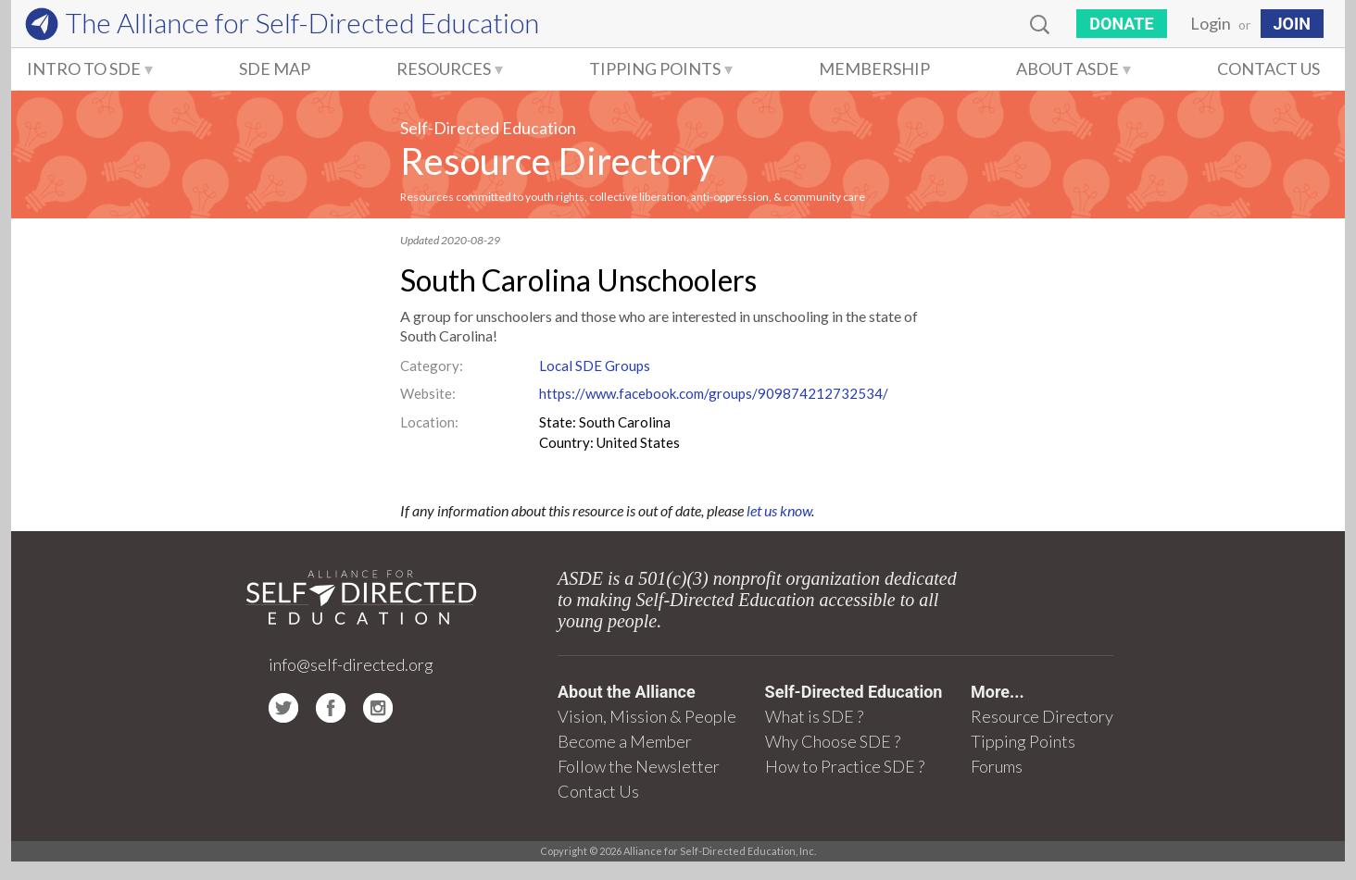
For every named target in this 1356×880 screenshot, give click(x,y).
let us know (779, 510)
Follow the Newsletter (639, 766)
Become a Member (625, 741)
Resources (443, 68)
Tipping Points (655, 68)
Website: (428, 393)
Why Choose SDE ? (832, 741)
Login (1210, 23)
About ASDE (1067, 68)
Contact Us (1268, 68)
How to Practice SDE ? (844, 766)
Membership (874, 68)
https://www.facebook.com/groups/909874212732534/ (713, 393)
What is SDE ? (814, 716)
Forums (997, 766)
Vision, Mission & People (647, 716)
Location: (429, 422)
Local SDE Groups (594, 365)
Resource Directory (557, 161)
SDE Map (274, 68)
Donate (1121, 23)
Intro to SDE (84, 68)
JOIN (1292, 23)
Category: (431, 365)
